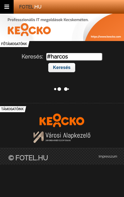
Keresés (62, 67)
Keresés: (32, 56)
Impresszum (108, 156)
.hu (30, 7)
